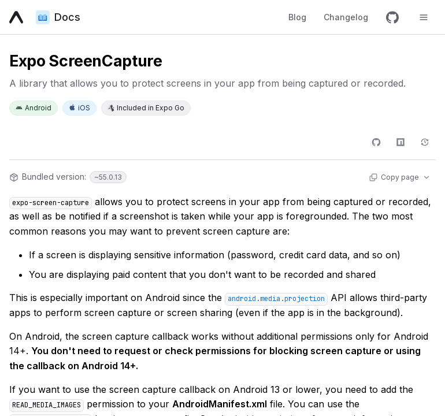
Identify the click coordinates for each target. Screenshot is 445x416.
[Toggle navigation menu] (423, 17)
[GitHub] (392, 17)
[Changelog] (425, 142)
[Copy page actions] (399, 177)
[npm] (400, 142)
